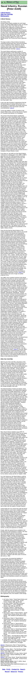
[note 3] (20, 272)
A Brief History (5, 12)
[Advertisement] (20, 16)
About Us (14, 671)
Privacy (20, 671)
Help (3, 669)
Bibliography (5, 16)
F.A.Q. (8, 669)
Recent (7, 671)
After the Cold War (7, 14)
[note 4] (15, 349)
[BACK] (2, 645)
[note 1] (18, 48)
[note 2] (12, 108)
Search (22, 669)
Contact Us (15, 669)
